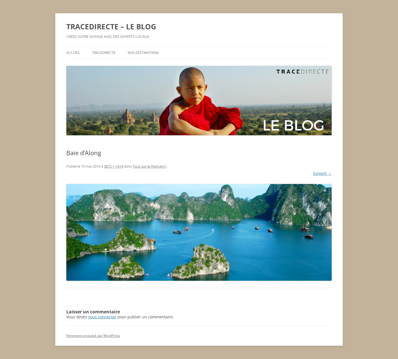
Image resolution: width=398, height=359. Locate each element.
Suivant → (322, 173)
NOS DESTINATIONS (143, 52)
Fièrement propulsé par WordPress (93, 335)
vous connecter (102, 316)
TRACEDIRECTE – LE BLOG (111, 27)
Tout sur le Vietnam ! (149, 166)
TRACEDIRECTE (104, 52)
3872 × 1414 (113, 166)
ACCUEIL (73, 52)
